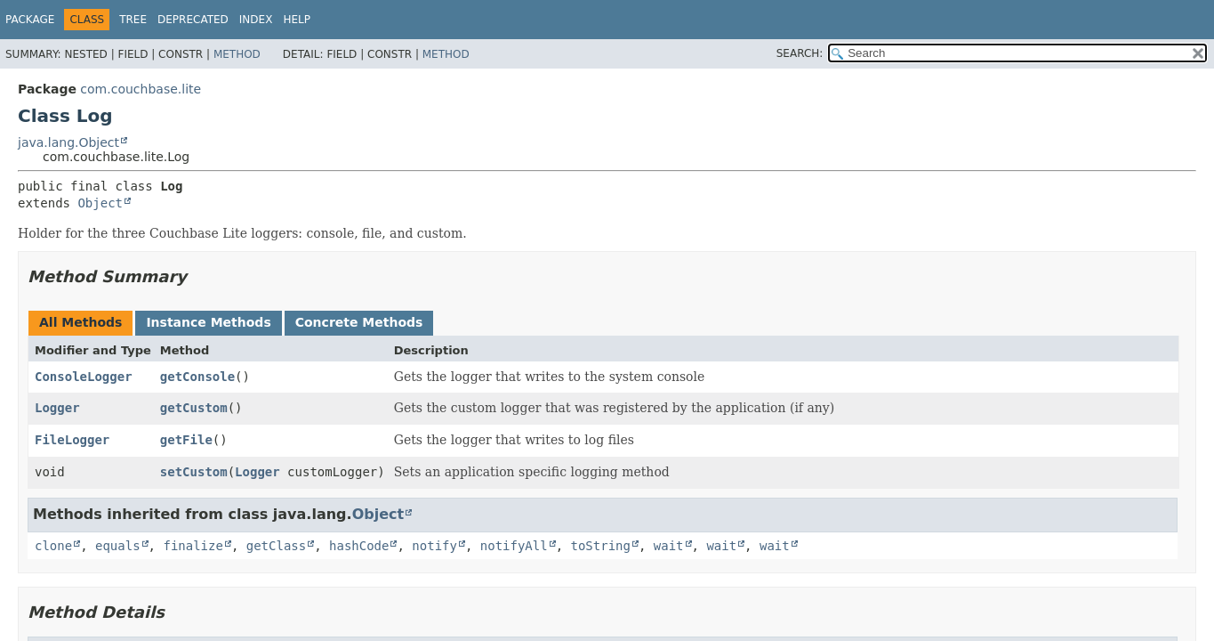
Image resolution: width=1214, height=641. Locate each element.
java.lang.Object (68, 142)
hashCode (359, 546)
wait (669, 546)
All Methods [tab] (80, 322)
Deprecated (193, 19)
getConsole (197, 376)
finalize (192, 546)
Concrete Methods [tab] (359, 322)
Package (29, 19)
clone (53, 546)
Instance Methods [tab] (208, 322)
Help (296, 19)
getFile (186, 440)
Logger (57, 408)
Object (100, 203)
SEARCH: (800, 53)
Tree (133, 19)
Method (237, 54)
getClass (276, 546)
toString (601, 546)
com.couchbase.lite (140, 89)
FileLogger (72, 440)
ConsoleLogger (84, 376)
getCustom (194, 408)
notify (434, 546)
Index (256, 19)
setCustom (194, 472)
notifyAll (514, 546)
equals (118, 546)
